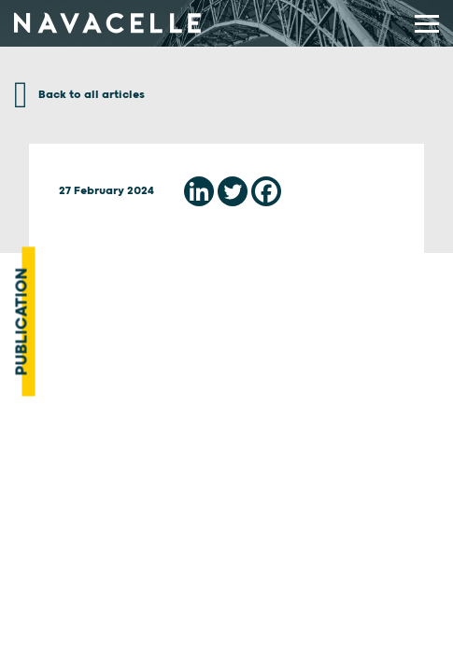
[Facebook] (266, 191)
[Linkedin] (199, 191)
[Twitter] (233, 191)
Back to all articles (79, 95)
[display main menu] (427, 24)
